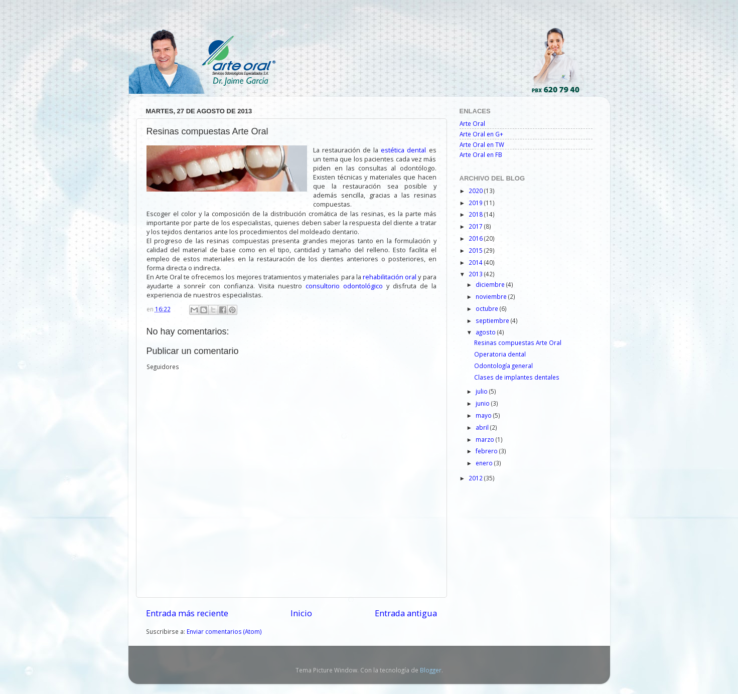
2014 (476, 262)
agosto (486, 332)
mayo (484, 415)
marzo (486, 439)
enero (485, 463)
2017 (476, 226)
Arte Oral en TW (482, 144)
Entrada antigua (406, 613)
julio (482, 391)
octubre (488, 308)
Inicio (301, 613)
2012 (476, 478)
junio (483, 403)
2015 (476, 250)
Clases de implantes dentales (516, 377)
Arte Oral (472, 123)
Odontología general (503, 366)
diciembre (491, 284)
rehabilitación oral (389, 276)
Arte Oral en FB (481, 154)
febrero (487, 451)
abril (483, 427)
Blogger (430, 670)
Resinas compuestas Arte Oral (517, 342)
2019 (476, 203)
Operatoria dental (500, 354)
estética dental (403, 149)
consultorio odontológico (344, 285)
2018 (476, 214)
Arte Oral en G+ (481, 134)
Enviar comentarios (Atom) (224, 631)
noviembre (492, 296)
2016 (476, 238)
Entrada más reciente (187, 613)
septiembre (493, 320)
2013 (476, 274)
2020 (476, 191)
